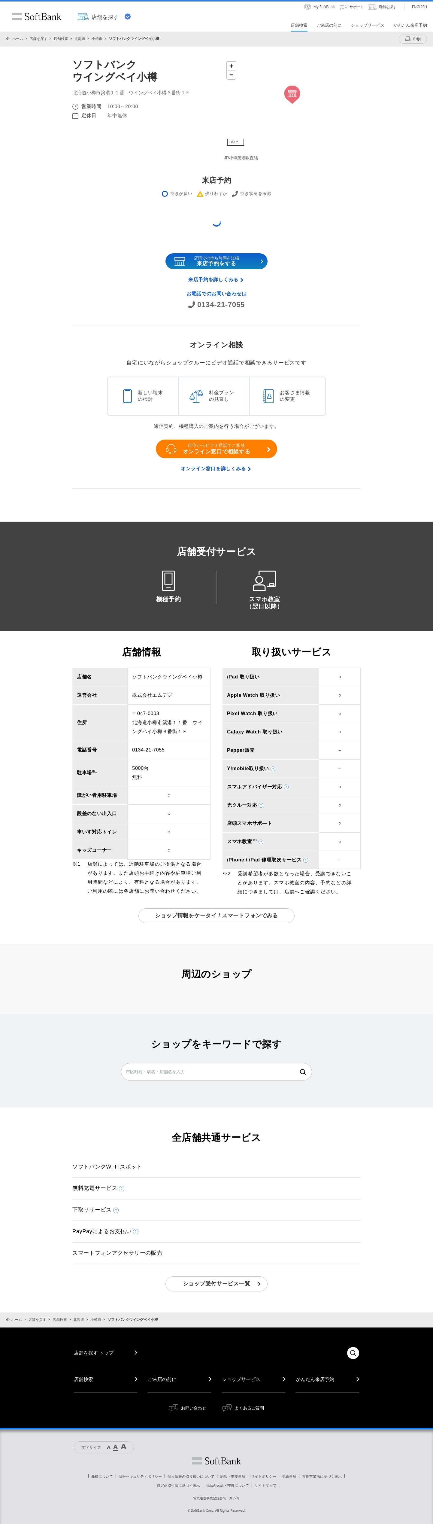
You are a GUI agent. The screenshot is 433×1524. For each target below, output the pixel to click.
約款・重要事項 (232, 1476)
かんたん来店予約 (315, 1379)
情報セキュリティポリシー (140, 1476)
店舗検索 (61, 38)
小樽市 (97, 38)
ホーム (17, 38)
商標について (102, 1476)
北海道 (79, 38)
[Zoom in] (231, 66)
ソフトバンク (216, 1461)
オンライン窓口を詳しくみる (213, 468)
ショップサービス (241, 1379)
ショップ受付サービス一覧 (216, 1284)
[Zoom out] (231, 74)
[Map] (292, 104)
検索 (303, 1072)
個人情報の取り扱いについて (191, 1476)
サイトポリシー (263, 1476)
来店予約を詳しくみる (213, 279)
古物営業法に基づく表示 (322, 1476)
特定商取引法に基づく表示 (178, 1485)
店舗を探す (38, 38)
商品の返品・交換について (227, 1485)
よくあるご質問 (249, 1408)
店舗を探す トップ (94, 1352)
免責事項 (289, 1476)
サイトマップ (265, 1485)
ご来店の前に (162, 1379)
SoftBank (37, 16)
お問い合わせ (193, 1408)
